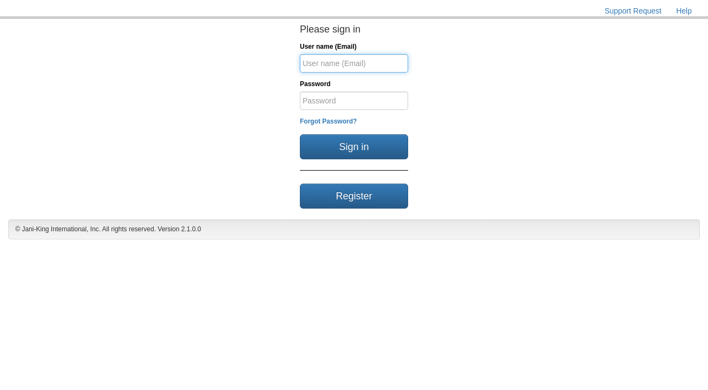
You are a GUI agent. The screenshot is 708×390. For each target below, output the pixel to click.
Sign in (354, 146)
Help (684, 10)
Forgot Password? (328, 121)
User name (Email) (328, 46)
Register (354, 196)
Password (315, 84)
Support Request (633, 10)
